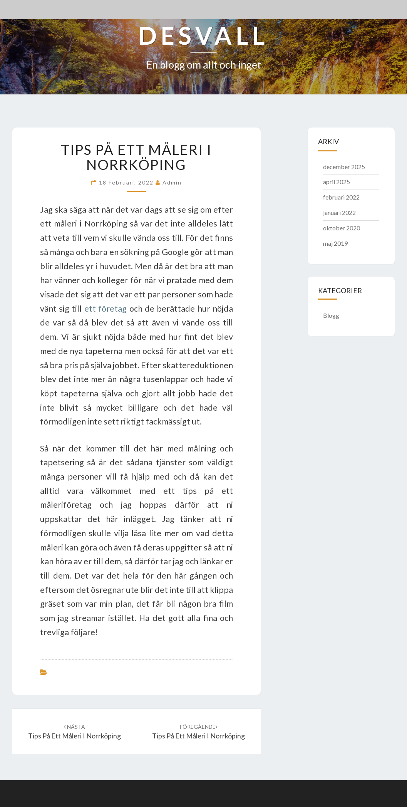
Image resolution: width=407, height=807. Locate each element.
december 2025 (344, 166)
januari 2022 (339, 212)
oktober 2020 (341, 228)
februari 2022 (341, 197)
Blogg (331, 315)
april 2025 (336, 181)
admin (172, 182)
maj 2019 (335, 243)
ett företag (105, 309)
